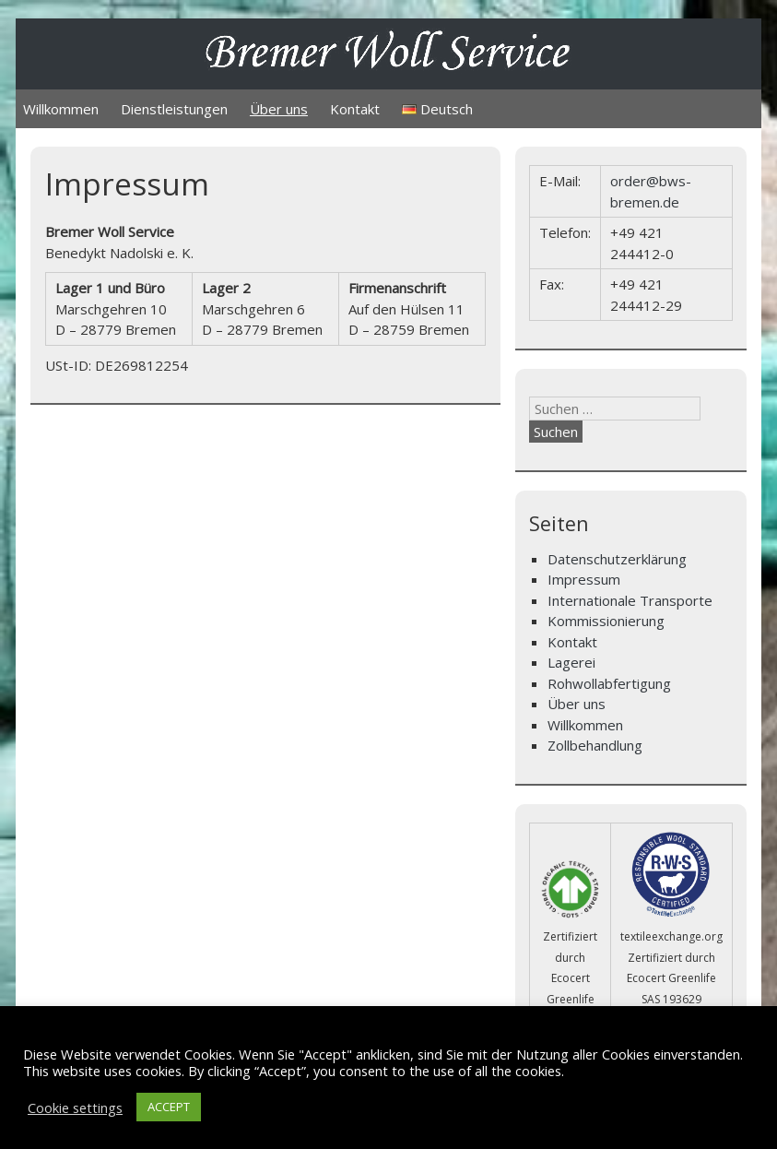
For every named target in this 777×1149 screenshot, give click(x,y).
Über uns (279, 109)
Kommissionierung (606, 620)
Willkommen (61, 109)
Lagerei (571, 662)
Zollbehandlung (594, 745)
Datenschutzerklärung (617, 559)
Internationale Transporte (629, 600)
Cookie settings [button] (75, 1107)
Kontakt (355, 109)
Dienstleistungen (174, 109)
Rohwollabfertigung (609, 683)
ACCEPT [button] (168, 1106)
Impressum (583, 579)
